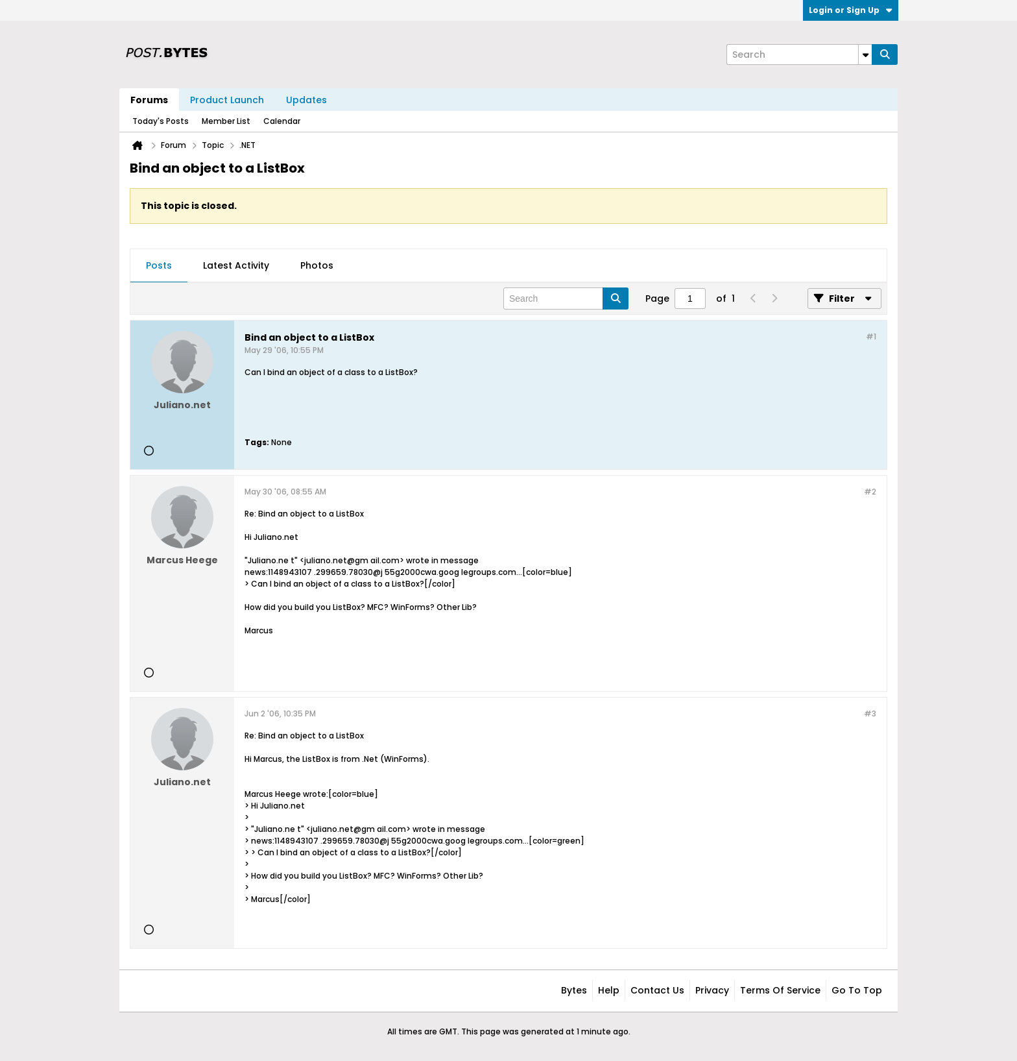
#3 (870, 713)
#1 (871, 336)
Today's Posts (160, 121)
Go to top (857, 990)
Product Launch (227, 99)
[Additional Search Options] (865, 54)
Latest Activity (236, 265)
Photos (316, 265)
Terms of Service (780, 990)
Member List (226, 121)
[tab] (158, 266)
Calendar (281, 121)
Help (608, 990)
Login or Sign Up (850, 10)
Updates (306, 99)
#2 (870, 491)
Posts (159, 265)
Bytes (574, 990)
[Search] (799, 54)
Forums (149, 99)
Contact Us (657, 990)
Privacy (712, 990)
